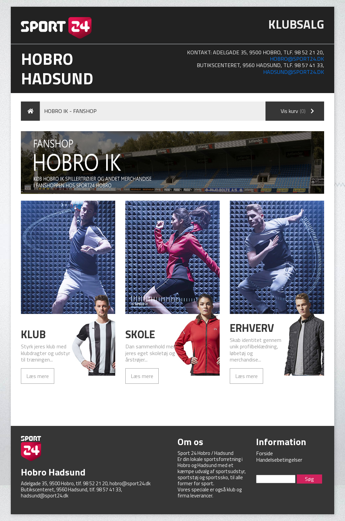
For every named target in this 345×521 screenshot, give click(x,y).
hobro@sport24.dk (297, 59)
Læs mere (37, 376)
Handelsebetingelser (279, 460)
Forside (264, 453)
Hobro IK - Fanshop (70, 111)
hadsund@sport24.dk (293, 72)
